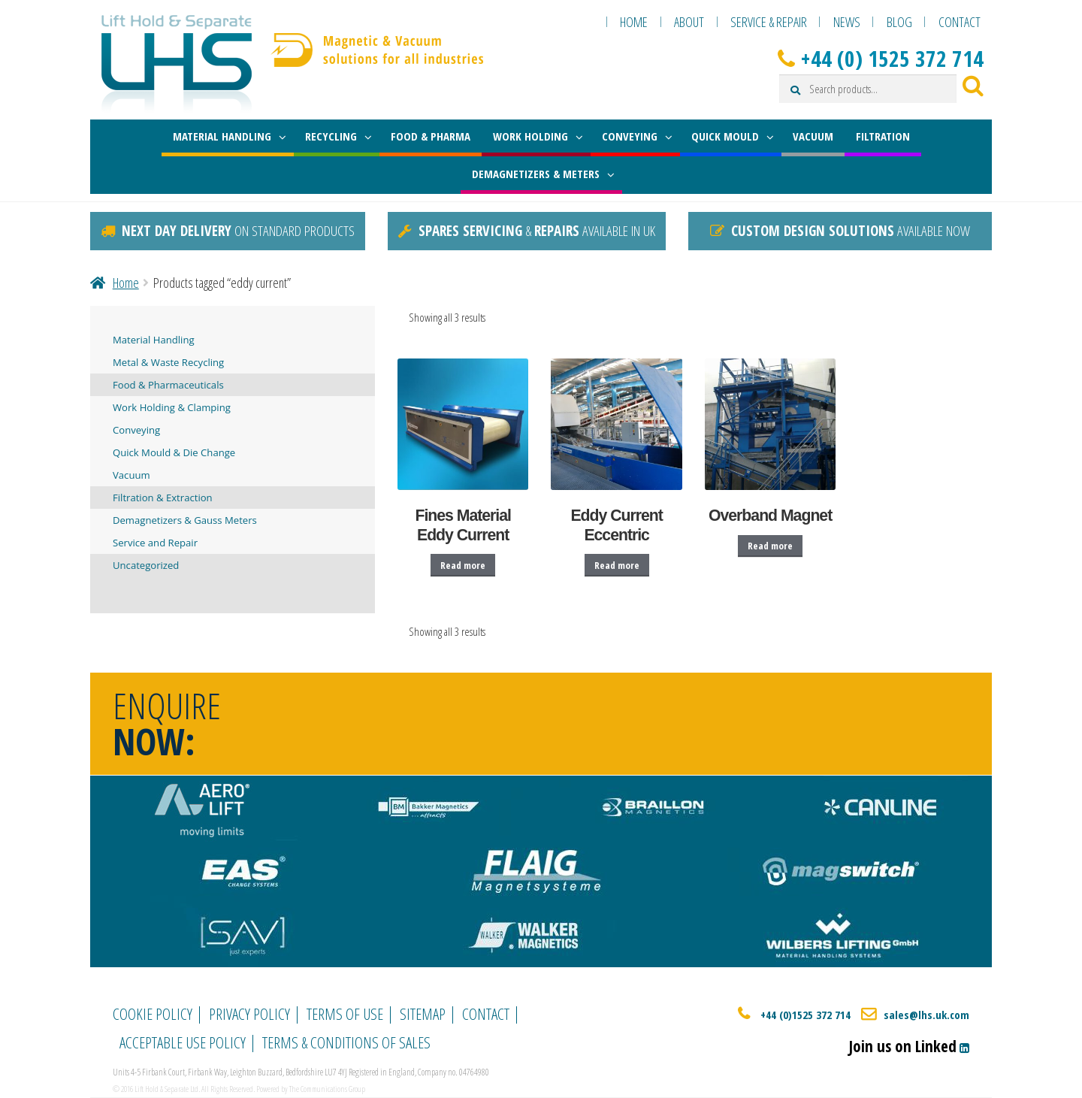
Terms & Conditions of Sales (346, 1042)
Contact (959, 22)
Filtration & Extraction (163, 497)
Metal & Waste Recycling (168, 362)
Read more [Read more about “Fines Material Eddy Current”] (462, 565)
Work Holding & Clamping (172, 407)
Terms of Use (345, 1013)
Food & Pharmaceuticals (168, 385)
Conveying (136, 430)
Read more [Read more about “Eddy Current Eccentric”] (616, 565)
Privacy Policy (249, 1013)
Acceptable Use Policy (182, 1042)
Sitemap (423, 1013)
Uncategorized (146, 565)
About (689, 22)
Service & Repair (768, 22)
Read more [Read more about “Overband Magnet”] (770, 545)
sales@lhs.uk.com (926, 1014)
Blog (899, 22)
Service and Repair (155, 542)
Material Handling (154, 339)
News (846, 22)
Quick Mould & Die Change (174, 452)
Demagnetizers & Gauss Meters (185, 520)
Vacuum (131, 475)
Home (634, 22)
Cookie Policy (152, 1013)
